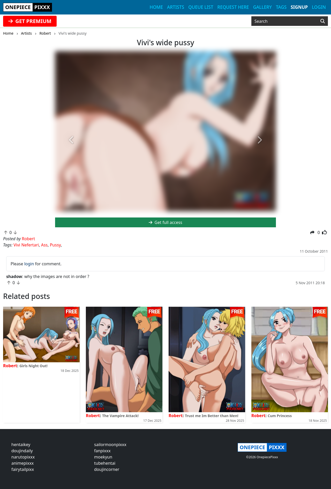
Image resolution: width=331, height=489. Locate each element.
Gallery (262, 7)
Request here (233, 7)
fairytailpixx (22, 469)
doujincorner (106, 469)
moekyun (103, 457)
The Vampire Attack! (120, 415)
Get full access (165, 222)
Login (319, 7)
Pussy (55, 245)
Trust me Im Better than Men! (211, 415)
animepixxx (22, 463)
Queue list (200, 7)
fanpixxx (102, 451)
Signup (299, 7)
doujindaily (22, 451)
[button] (71, 140)
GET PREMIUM (29, 21)
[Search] (322, 21)
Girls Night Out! (33, 365)
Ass (44, 245)
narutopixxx (23, 457)
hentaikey (20, 444)
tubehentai (104, 463)
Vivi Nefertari (26, 245)
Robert (10, 365)
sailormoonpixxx (110, 444)
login (29, 264)
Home (156, 7)
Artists (175, 7)
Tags (281, 7)
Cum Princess (280, 415)
